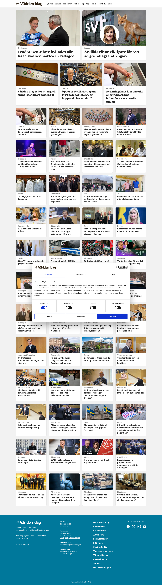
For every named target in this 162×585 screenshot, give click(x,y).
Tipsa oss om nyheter (103, 551)
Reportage (85, 4)
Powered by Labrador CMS (81, 582)
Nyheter (49, 4)
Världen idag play (101, 555)
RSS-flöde (98, 543)
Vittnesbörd (97, 4)
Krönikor (108, 4)
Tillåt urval (81, 316)
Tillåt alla (112, 316)
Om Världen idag (101, 522)
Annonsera (98, 535)
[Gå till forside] (29, 4)
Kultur (76, 4)
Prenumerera (99, 531)
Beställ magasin (100, 539)
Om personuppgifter (102, 567)
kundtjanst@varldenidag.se (70, 538)
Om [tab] (113, 275)
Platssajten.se (100, 559)
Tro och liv (67, 4)
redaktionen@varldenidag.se (70, 545)
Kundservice (99, 527)
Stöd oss (97, 563)
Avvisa (49, 316)
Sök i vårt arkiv (100, 547)
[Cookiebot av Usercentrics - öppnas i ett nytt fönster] (118, 267)
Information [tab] (81, 275)
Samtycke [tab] (48, 275)
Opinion (58, 4)
